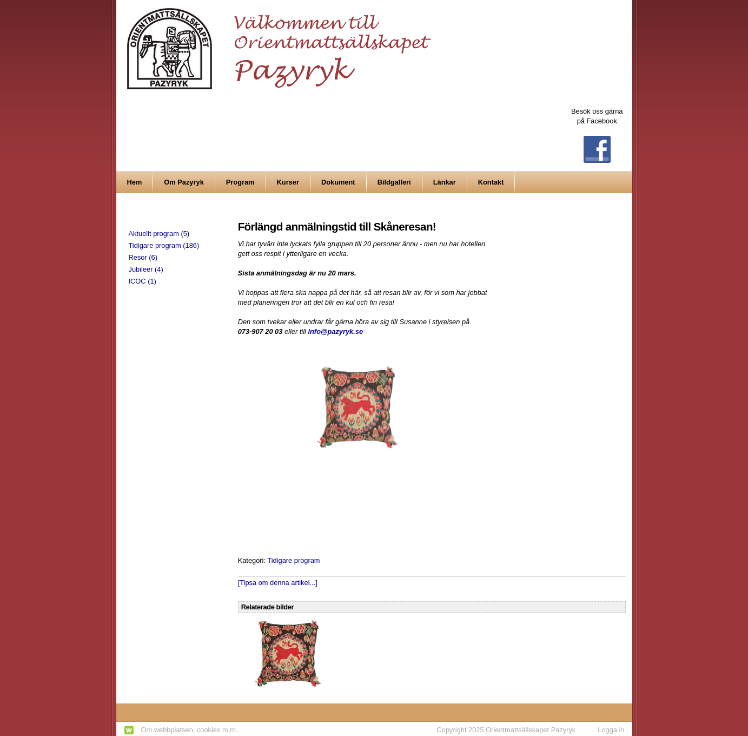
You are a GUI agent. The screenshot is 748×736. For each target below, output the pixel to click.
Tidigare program (293, 560)
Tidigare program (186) (164, 245)
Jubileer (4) (146, 269)
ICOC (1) (142, 281)
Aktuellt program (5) (159, 233)
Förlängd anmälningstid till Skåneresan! (337, 226)
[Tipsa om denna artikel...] (277, 583)
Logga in (611, 730)
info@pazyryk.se (335, 331)
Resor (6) (143, 257)
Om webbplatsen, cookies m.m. (189, 730)
